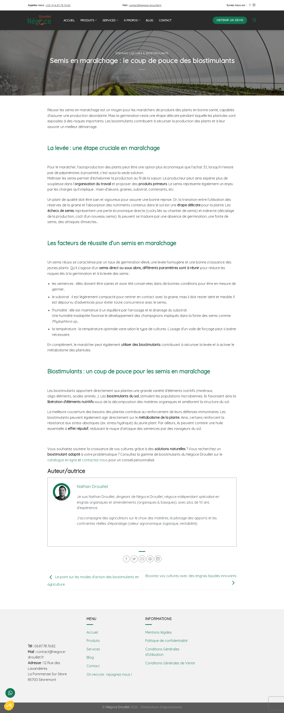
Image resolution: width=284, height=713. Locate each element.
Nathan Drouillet (92, 486)
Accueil (69, 20)
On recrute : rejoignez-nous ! (109, 674)
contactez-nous (95, 460)
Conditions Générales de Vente (170, 663)
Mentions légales (158, 632)
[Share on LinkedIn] (158, 559)
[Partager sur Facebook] (126, 559)
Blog (149, 20)
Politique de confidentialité (166, 640)
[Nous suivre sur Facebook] (250, 5)
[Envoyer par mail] (142, 559)
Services (110, 20)
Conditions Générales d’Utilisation (162, 652)
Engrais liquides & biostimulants (142, 53)
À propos (132, 20)
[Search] (254, 20)
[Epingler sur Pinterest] (150, 559)
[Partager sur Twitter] (134, 559)
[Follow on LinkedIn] (254, 5)
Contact (165, 20)
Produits (88, 20)
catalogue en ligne (62, 460)
